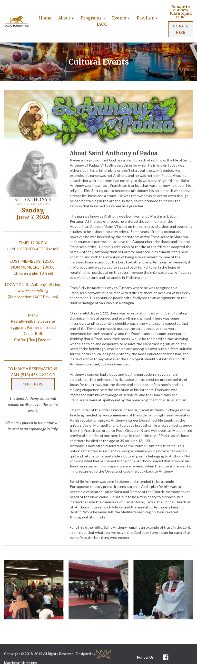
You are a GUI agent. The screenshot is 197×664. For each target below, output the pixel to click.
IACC (102, 23)
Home (45, 17)
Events (121, 17)
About (66, 17)
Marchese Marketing (20, 655)
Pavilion (147, 17)
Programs (93, 17)
